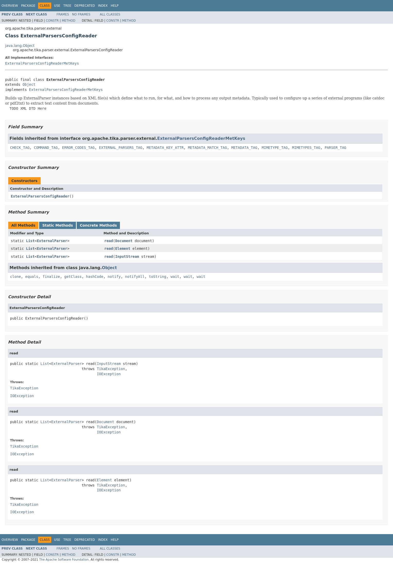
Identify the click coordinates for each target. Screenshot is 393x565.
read (108, 241)
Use (57, 5)
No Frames (81, 14)
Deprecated (84, 5)
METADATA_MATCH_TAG (207, 147)
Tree (67, 5)
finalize (51, 277)
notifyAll (135, 277)
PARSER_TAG (335, 147)
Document (123, 241)
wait (175, 277)
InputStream (127, 256)
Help (115, 5)
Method (68, 20)
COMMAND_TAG (46, 147)
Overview (10, 5)
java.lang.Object (19, 46)
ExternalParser (52, 241)
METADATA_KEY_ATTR (165, 147)
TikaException (111, 369)
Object (29, 84)
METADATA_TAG (244, 147)
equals (31, 277)
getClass (73, 277)
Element (122, 248)
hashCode (94, 277)
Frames (63, 14)
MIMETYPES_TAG (306, 147)
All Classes (110, 14)
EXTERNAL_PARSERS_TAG (121, 147)
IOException (109, 374)
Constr (52, 20)
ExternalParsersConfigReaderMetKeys (42, 63)
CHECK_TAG (20, 147)
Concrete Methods (98, 225)
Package (28, 5)
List (30, 241)
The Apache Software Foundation (64, 559)
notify (114, 277)
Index (103, 5)
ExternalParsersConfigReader (40, 196)
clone (15, 277)
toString (157, 277)
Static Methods (57, 225)
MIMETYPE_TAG (275, 147)
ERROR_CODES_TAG (78, 147)
